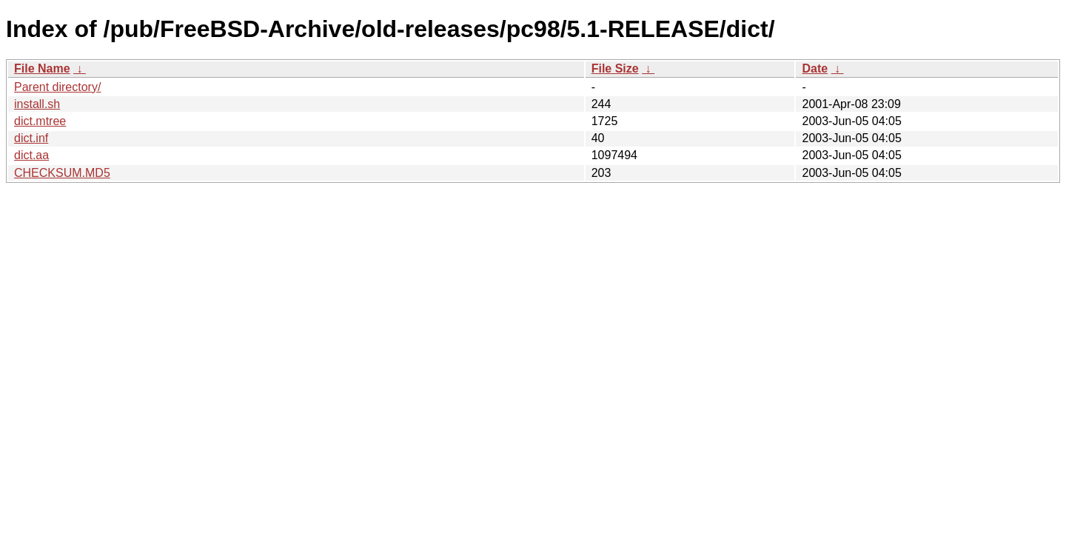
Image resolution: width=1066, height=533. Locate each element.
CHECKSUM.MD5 (62, 173)
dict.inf (31, 138)
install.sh (37, 104)
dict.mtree (40, 121)
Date (815, 68)
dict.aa (31, 155)
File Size (615, 68)
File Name (42, 68)
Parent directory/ (57, 87)
